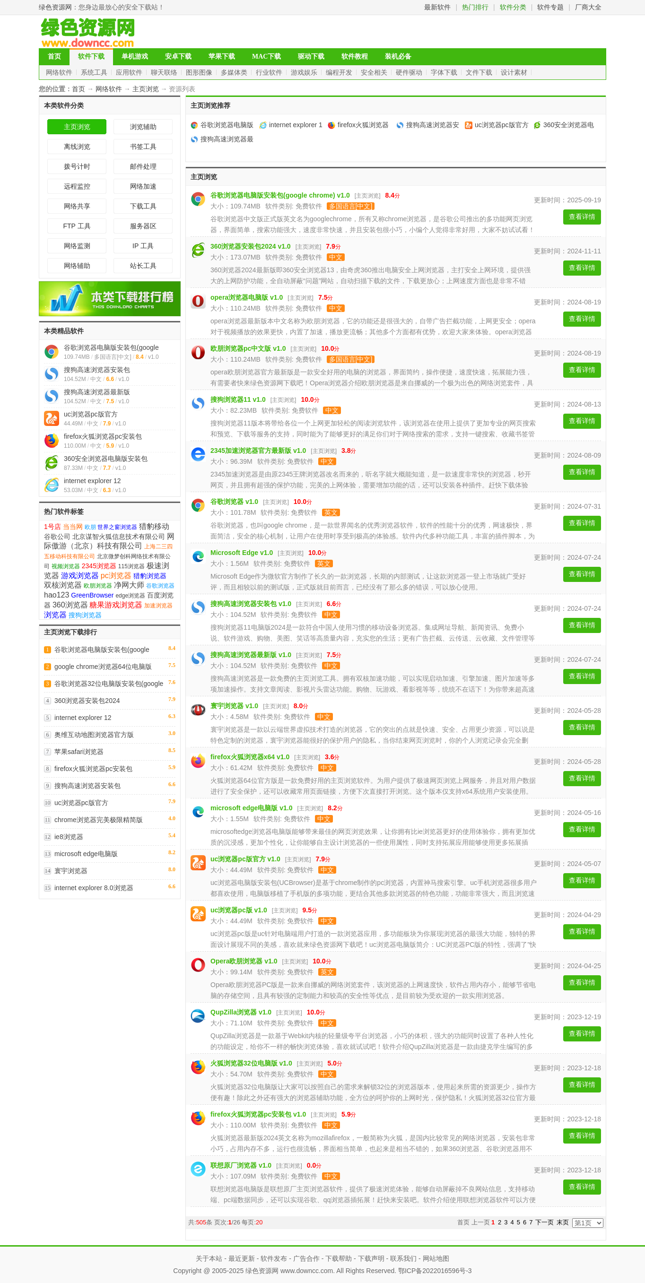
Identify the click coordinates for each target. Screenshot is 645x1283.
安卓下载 (178, 56)
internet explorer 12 (92, 481)
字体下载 (445, 72)
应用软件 (130, 72)
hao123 (56, 595)
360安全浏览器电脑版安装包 (106, 458)
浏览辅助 (143, 126)
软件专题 (550, 7)
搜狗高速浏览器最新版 (97, 392)
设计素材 (515, 72)
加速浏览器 (158, 605)
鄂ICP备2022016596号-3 (435, 1270)
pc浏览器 (116, 576)
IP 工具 (143, 246)
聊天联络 (165, 72)
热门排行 (475, 7)
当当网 (73, 526)
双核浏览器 (63, 585)
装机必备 (398, 56)
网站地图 (436, 1258)
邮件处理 (143, 166)
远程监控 (77, 186)
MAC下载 (266, 56)
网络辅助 (77, 265)
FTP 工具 (76, 226)
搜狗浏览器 (85, 615)
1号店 (52, 526)
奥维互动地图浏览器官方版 (94, 734)
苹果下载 (222, 56)
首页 (54, 56)
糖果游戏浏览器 (115, 605)
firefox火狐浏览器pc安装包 (103, 436)
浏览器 (55, 615)
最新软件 (437, 7)
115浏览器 (131, 566)
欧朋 (90, 527)
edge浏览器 (130, 595)
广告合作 (306, 1258)
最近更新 (241, 1258)
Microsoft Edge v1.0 (241, 552)
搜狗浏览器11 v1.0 (238, 399)
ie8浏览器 (68, 837)
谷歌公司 (57, 536)
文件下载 (480, 72)
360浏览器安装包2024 (87, 700)
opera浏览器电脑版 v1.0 (246, 297)
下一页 (544, 1222)
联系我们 (403, 1258)
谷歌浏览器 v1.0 (234, 501)
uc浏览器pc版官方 (91, 414)
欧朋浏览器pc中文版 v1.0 (248, 348)
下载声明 (371, 1258)
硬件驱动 (410, 72)
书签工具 (143, 146)
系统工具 (95, 72)
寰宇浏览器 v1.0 (234, 706)
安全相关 (375, 72)
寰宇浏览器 (70, 871)
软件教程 (354, 56)
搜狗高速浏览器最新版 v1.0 (250, 655)
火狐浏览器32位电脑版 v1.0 (251, 1063)
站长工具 (143, 265)
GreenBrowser (92, 595)
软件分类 (513, 7)
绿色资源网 (55, 7)
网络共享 (77, 206)
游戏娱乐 (305, 72)
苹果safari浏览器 (79, 751)
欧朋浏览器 (98, 585)
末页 (563, 1222)
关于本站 (209, 1258)
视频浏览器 (66, 566)
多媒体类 (235, 72)
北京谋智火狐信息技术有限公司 (118, 536)
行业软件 (270, 72)
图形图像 (200, 72)
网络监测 (77, 246)
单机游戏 (135, 56)
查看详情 (582, 216)
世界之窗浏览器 (117, 527)
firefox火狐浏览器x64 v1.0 (249, 757)
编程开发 (340, 72)
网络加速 (143, 186)
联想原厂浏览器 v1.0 (240, 1165)
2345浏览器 (99, 566)
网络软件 (60, 72)
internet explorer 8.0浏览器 (93, 888)
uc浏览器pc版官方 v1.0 (245, 859)
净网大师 (129, 585)
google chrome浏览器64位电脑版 (103, 666)
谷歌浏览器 (160, 585)
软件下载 (91, 56)
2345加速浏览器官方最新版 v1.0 (258, 450)
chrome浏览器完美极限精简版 (98, 820)
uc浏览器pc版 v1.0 (238, 910)
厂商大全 (588, 7)
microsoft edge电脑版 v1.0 (251, 808)
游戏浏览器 (80, 576)
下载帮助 (338, 1258)
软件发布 (274, 1258)
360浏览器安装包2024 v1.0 (250, 246)
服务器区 (143, 226)
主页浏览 (145, 89)
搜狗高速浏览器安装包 (97, 369)
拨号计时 (77, 166)
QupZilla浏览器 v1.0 (240, 1012)
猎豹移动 (154, 526)
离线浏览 (77, 146)
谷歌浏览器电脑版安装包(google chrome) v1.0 (280, 195)
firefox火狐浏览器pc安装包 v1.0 (258, 1114)
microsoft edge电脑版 (86, 854)
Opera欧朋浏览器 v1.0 (244, 961)
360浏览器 (70, 605)
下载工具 (143, 206)
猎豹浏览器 (149, 576)
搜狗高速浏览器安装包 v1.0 (250, 603)
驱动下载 (311, 56)
